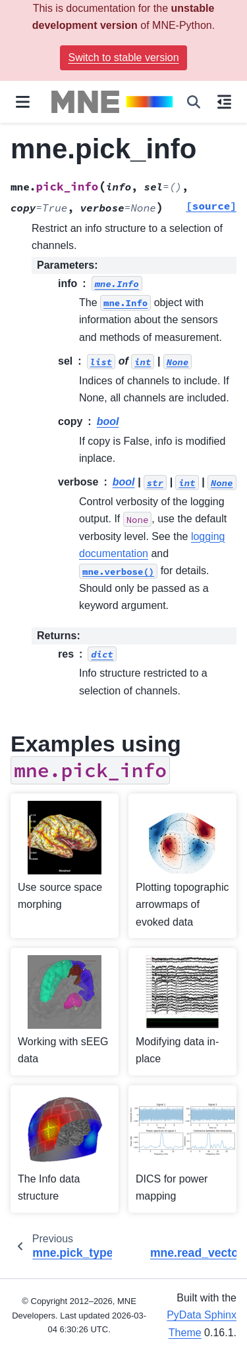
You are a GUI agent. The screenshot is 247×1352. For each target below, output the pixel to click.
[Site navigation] (23, 102)
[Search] (194, 102)
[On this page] (224, 102)
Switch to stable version (123, 57)
